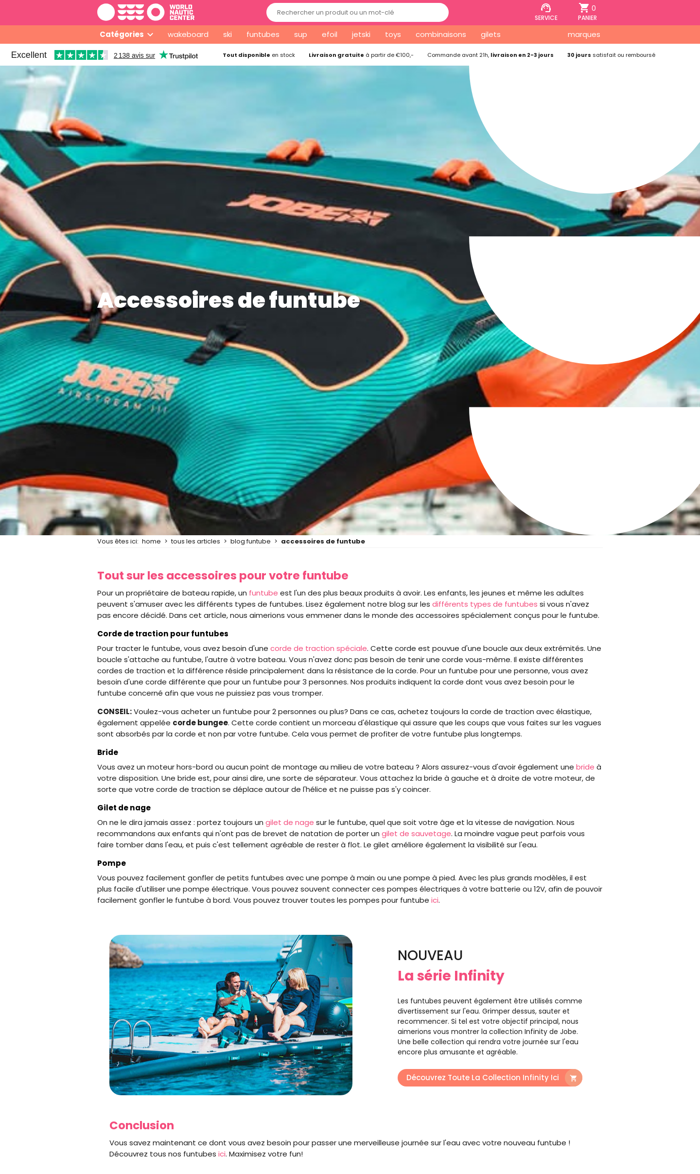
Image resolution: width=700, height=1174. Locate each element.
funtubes (263, 34)
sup (300, 34)
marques (584, 34)
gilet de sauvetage (416, 833)
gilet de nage (289, 822)
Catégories (122, 34)
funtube (263, 593)
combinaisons (441, 34)
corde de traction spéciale (318, 648)
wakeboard (188, 34)
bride (585, 767)
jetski (361, 34)
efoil (329, 34)
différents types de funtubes (485, 604)
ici (434, 900)
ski (227, 34)
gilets (491, 34)
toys (393, 34)
